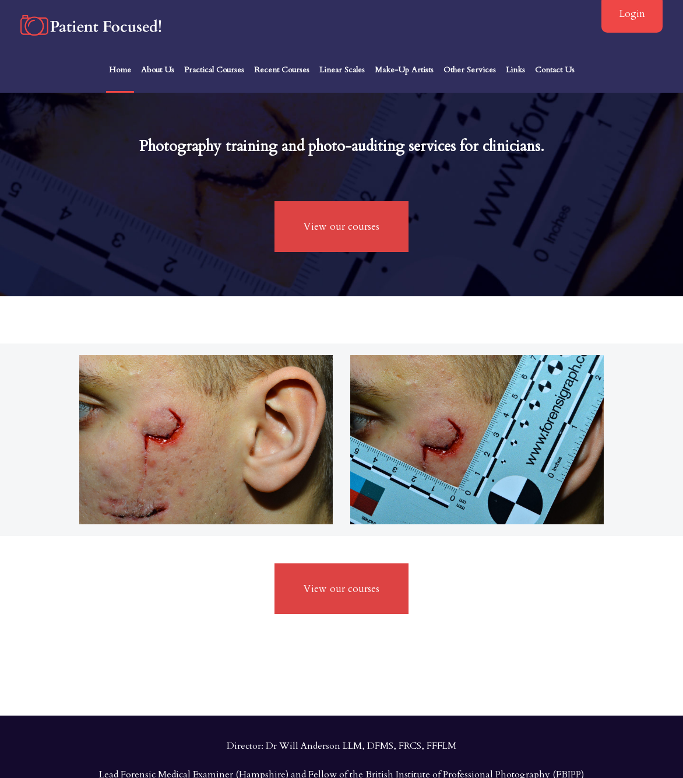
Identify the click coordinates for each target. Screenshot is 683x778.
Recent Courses (281, 69)
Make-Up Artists (404, 69)
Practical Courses (214, 69)
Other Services (469, 69)
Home (120, 69)
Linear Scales (342, 69)
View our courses (341, 226)
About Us (157, 69)
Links (515, 69)
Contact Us (555, 69)
